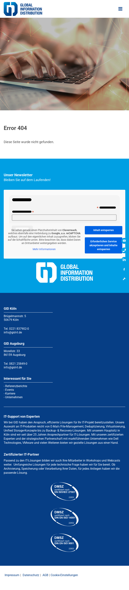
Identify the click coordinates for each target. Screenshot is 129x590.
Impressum (12, 575)
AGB (45, 575)
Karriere (10, 393)
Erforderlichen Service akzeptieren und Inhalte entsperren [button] (103, 245)
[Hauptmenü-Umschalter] (120, 9)
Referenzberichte (16, 386)
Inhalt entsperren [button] (103, 230)
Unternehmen (14, 397)
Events (9, 390)
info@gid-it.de (13, 332)
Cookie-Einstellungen (64, 575)
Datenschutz (31, 575)
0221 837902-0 (19, 328)
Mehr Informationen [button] (44, 249)
